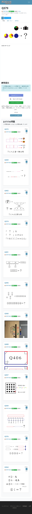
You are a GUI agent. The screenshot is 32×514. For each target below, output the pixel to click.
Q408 (7, 344)
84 (26, 194)
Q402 (7, 191)
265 (26, 409)
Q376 (7, 436)
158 (26, 348)
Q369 (7, 160)
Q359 (7, 406)
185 (26, 225)
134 (26, 256)
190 (26, 378)
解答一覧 (9, 20)
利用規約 (25, 506)
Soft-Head (5, 11)
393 (26, 317)
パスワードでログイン (16, 102)
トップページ (5, 506)
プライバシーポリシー (15, 506)
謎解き (19, 11)
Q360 (7, 314)
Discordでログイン (16, 95)
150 (26, 163)
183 (26, 133)
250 (26, 440)
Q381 (7, 252)
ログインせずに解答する (16, 115)
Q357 (7, 375)
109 (26, 286)
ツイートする (7, 18)
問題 (4, 20)
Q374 (7, 221)
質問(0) (17, 20)
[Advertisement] (16, 63)
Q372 (7, 129)
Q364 (7, 467)
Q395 (7, 283)
